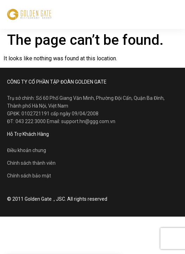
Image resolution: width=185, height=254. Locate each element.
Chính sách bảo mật (29, 176)
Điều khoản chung (26, 150)
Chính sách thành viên (31, 163)
